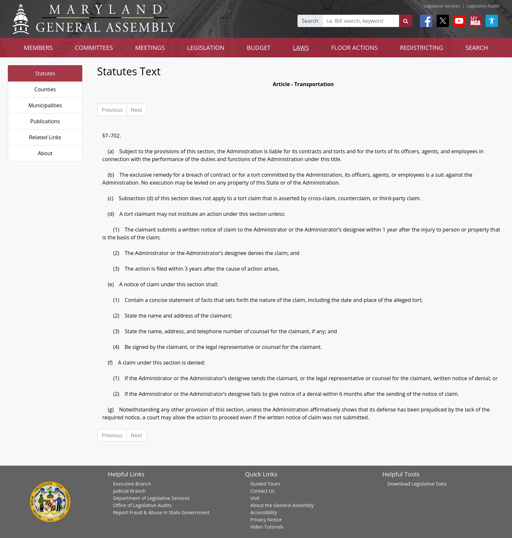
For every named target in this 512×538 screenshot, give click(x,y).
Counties (45, 89)
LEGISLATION (206, 47)
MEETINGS (150, 47)
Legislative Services (442, 6)
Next (136, 109)
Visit (254, 498)
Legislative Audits (483, 6)
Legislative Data (428, 483)
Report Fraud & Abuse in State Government (161, 512)
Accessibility (263, 512)
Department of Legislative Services (151, 498)
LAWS (301, 47)
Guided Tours (265, 483)
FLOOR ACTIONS (354, 47)
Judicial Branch (129, 490)
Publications (45, 121)
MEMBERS (38, 47)
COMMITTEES (94, 47)
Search (310, 20)
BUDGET (258, 47)
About (45, 153)
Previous (112, 109)
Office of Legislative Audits (142, 505)
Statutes (45, 73)
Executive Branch (132, 483)
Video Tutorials (266, 526)
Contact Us (262, 490)
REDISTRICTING (421, 47)
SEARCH (476, 47)
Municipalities (45, 105)
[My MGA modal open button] (474, 21)
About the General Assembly (281, 505)
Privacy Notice (265, 519)
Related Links (45, 137)
